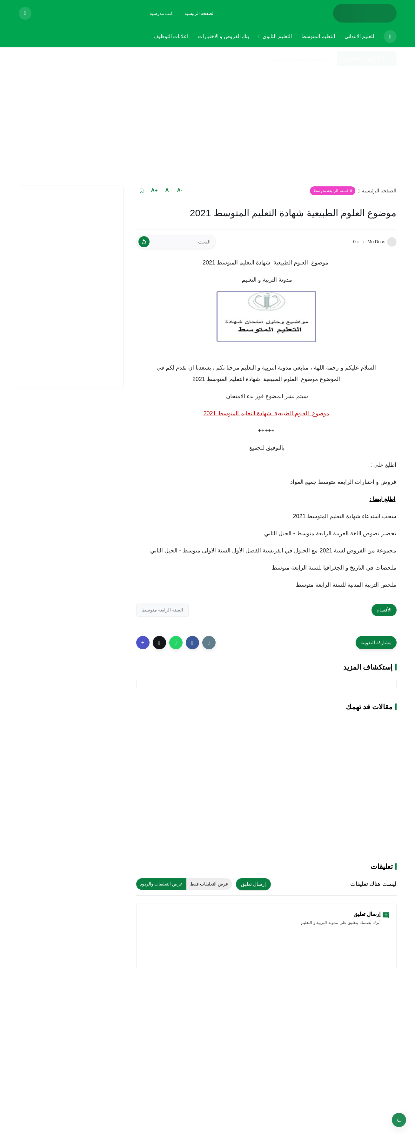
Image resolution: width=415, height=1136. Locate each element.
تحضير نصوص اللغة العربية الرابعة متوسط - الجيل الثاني (329, 533)
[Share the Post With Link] (209, 642)
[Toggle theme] (399, 1120)
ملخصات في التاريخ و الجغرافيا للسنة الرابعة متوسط (333, 568)
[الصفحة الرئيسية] (200, 13)
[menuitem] (389, 36)
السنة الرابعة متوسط (331, 190)
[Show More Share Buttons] (143, 642)
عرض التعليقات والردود (161, 883)
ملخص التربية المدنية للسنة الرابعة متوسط (346, 585)
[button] (192, 642)
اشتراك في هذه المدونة (366, 58)
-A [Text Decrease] (180, 190)
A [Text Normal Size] (167, 190)
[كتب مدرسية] (161, 13)
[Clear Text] (144, 241)
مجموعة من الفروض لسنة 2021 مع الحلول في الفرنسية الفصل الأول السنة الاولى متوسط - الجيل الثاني (273, 550)
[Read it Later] (141, 190)
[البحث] (176, 241)
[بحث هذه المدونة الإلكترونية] (175, 58)
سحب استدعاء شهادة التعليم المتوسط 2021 (344, 516)
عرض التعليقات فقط (209, 883)
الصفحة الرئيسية (379, 190)
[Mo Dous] (392, 242)
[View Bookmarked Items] (25, 13)
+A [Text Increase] (154, 190)
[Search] (26, 59)
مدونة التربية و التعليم (266, 280)
